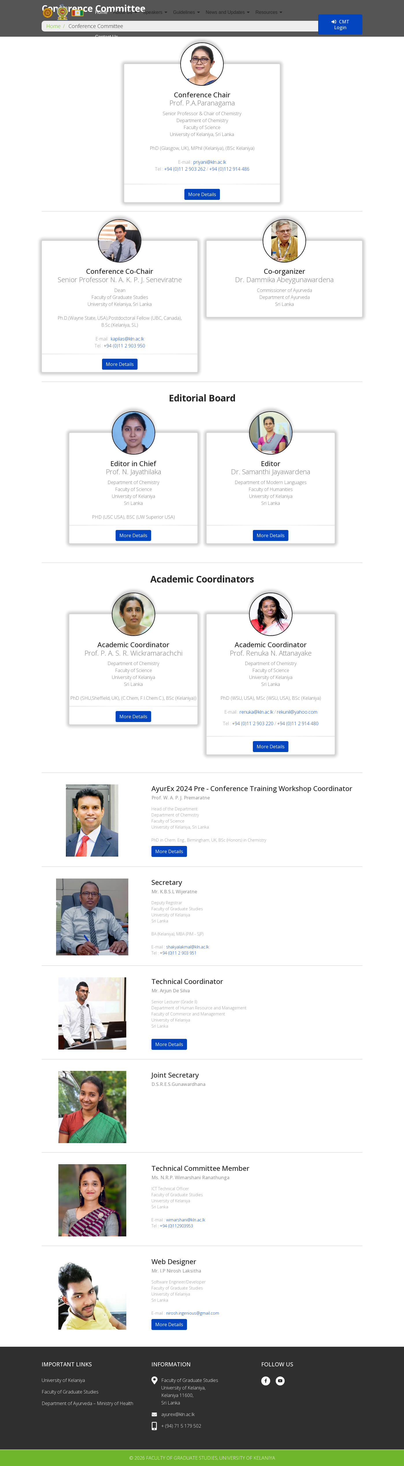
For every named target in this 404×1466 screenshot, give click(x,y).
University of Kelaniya (63, 1380)
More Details (202, 194)
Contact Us (106, 36)
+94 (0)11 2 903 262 (184, 169)
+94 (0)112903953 (176, 1226)
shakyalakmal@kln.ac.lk (187, 947)
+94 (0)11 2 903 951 (178, 953)
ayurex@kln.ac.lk (177, 1414)
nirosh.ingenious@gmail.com (192, 1313)
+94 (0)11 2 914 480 (297, 723)
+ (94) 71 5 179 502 (181, 1426)
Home (101, 12)
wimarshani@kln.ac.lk (185, 1220)
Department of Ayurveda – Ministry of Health (87, 1403)
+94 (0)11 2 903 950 (124, 346)
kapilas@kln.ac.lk (127, 339)
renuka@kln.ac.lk (256, 712)
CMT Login (340, 24)
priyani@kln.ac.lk (209, 162)
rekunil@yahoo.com (297, 712)
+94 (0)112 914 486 (229, 169)
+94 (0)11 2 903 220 (252, 723)
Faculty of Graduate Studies (70, 1392)
